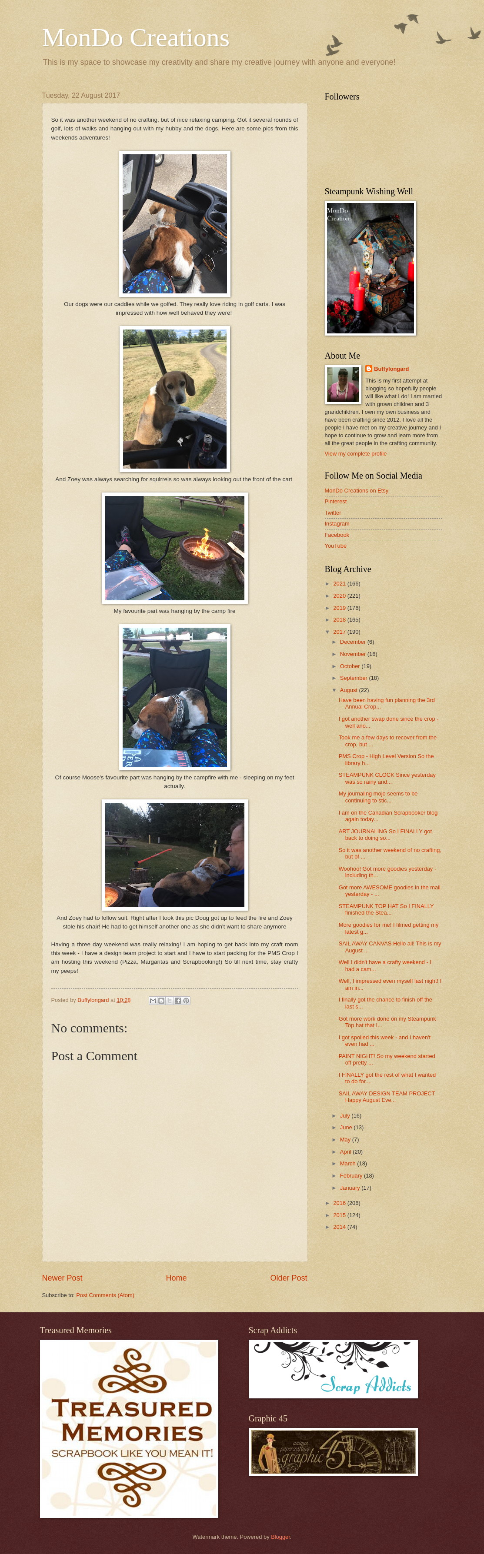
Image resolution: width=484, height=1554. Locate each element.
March (348, 1163)
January (350, 1188)
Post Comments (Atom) (105, 1295)
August (349, 690)
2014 (340, 1227)
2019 (340, 608)
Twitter (333, 512)
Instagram (337, 523)
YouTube (336, 545)
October (350, 666)
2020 (340, 595)
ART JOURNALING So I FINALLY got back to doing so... (385, 834)
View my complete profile (356, 453)
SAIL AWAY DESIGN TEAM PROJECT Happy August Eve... (387, 1096)
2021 (340, 583)
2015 (340, 1215)
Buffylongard (391, 369)
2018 (340, 619)
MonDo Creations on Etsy (357, 490)
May (346, 1139)
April (346, 1151)
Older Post (288, 1278)
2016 (340, 1203)
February (352, 1175)
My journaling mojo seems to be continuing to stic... (378, 796)
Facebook (337, 535)
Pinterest (336, 501)
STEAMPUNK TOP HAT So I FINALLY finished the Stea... (386, 909)
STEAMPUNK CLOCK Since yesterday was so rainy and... (387, 778)
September (354, 678)
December (353, 642)
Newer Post (62, 1278)
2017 (340, 632)
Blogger (280, 1537)
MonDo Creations (136, 37)
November (353, 654)
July (345, 1115)
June (347, 1127)
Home (176, 1278)
